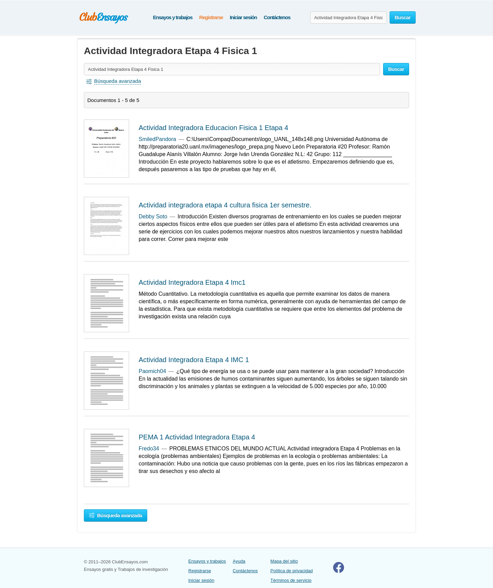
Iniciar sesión (243, 17)
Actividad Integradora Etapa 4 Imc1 (192, 282)
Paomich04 (152, 371)
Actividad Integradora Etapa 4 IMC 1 (194, 359)
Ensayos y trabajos (172, 17)
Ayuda (239, 561)
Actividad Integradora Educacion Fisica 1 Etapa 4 (213, 127)
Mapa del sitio (284, 561)
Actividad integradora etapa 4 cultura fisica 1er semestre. (225, 205)
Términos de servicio (291, 580)
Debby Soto (153, 216)
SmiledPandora (157, 139)
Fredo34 (149, 448)
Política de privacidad (291, 570)
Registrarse (211, 17)
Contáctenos (277, 17)
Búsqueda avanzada (115, 515)
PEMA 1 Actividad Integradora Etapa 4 (197, 437)
